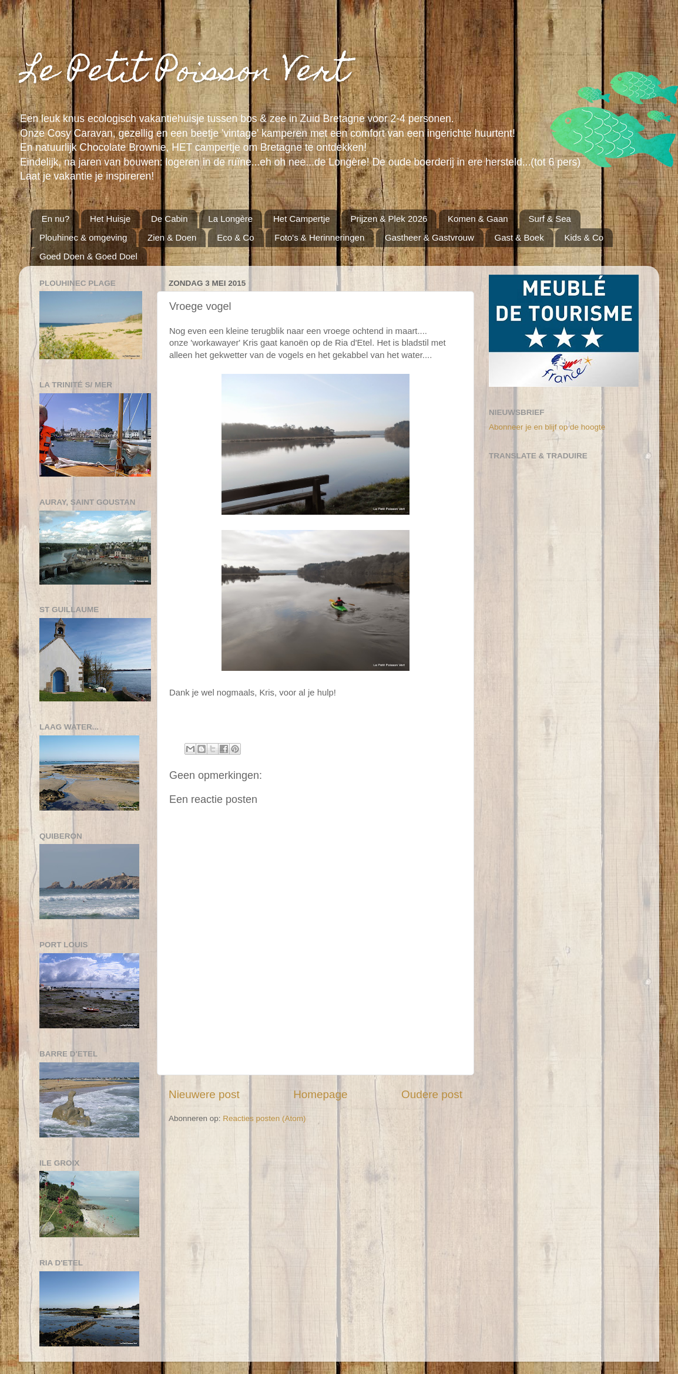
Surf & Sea (549, 219)
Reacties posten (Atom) (264, 1118)
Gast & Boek (518, 237)
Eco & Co (235, 237)
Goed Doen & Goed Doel (88, 256)
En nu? (56, 219)
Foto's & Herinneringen (319, 237)
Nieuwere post (204, 1094)
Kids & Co (583, 237)
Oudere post (431, 1094)
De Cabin (169, 219)
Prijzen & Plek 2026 (388, 219)
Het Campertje (301, 219)
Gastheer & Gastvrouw (429, 237)
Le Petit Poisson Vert (184, 73)
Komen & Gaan (478, 219)
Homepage (320, 1094)
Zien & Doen (171, 237)
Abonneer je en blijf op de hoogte (547, 427)
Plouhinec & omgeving (83, 237)
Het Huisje (110, 219)
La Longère (230, 219)
